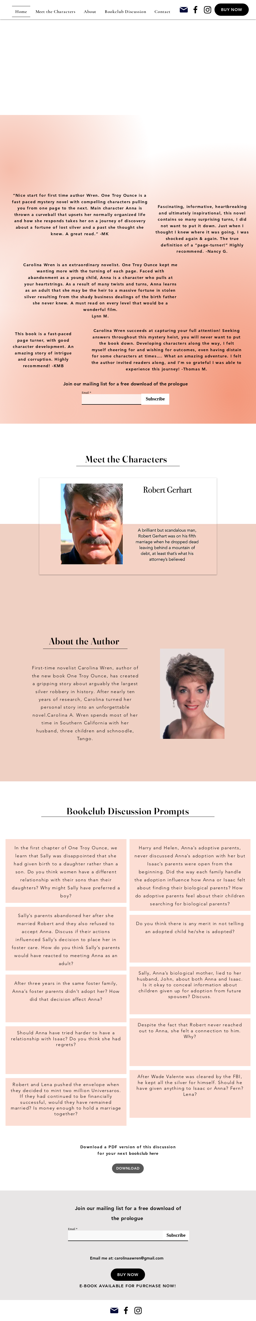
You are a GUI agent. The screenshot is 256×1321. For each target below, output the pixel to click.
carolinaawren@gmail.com (139, 1258)
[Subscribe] (155, 399)
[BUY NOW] (231, 9)
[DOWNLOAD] (128, 1168)
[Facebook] (195, 9)
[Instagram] (207, 9)
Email (85, 392)
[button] (128, 1275)
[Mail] (183, 9)
